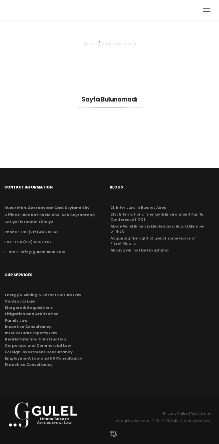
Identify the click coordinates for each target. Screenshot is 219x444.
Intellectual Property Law (31, 333)
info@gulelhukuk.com (43, 252)
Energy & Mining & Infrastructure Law (43, 295)
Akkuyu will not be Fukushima (139, 250)
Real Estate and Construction (35, 339)
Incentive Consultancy (28, 326)
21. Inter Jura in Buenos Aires (138, 207)
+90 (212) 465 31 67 (33, 242)
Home (89, 43)
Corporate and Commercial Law (38, 345)
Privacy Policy (175, 413)
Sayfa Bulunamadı (119, 43)
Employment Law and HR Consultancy (43, 358)
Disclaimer (200, 413)
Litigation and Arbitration (32, 314)
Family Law (16, 320)
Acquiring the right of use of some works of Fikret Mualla (153, 241)
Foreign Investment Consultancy (39, 352)
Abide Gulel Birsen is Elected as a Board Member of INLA (157, 229)
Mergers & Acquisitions (29, 307)
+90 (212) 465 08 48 (39, 232)
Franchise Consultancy (29, 364)
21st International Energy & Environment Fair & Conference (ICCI (156, 217)
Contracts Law (20, 301)
